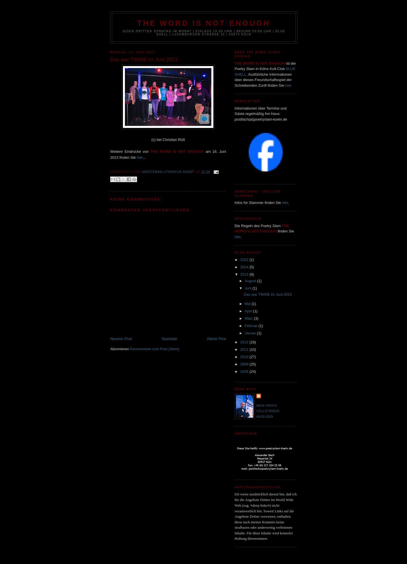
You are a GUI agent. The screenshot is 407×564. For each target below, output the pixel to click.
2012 (245, 342)
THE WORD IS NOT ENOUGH (203, 23)
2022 (245, 260)
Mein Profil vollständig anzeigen (268, 411)
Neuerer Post (121, 339)
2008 (245, 371)
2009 (245, 364)
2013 (245, 274)
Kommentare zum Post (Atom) (154, 349)
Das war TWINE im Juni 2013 (268, 294)
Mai (248, 304)
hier (140, 157)
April (249, 311)
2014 (245, 267)
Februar (252, 326)
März (249, 318)
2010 (245, 357)
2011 (245, 349)
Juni (248, 288)
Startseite (169, 339)
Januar (251, 333)
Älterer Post (216, 339)
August (251, 281)
